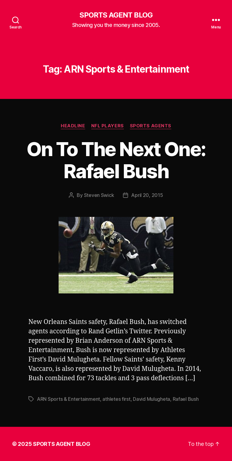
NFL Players (107, 126)
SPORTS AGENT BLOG (116, 15)
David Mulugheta (151, 399)
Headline (73, 126)
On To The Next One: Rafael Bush (116, 160)
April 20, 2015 (147, 195)
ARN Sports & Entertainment (68, 399)
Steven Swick (99, 195)
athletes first (116, 399)
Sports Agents (150, 126)
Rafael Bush (186, 399)
